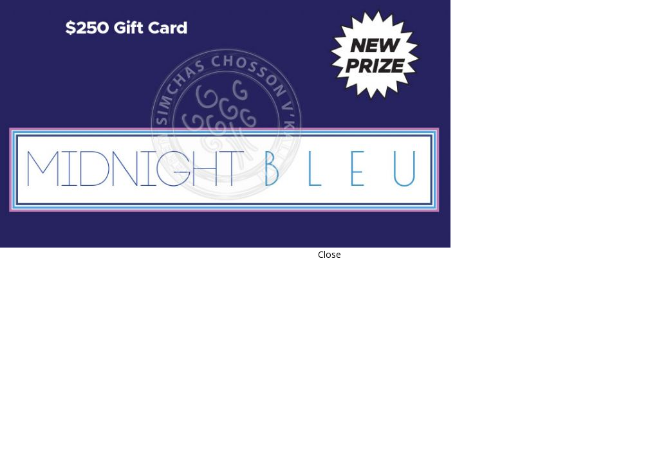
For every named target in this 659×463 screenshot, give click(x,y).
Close (329, 254)
